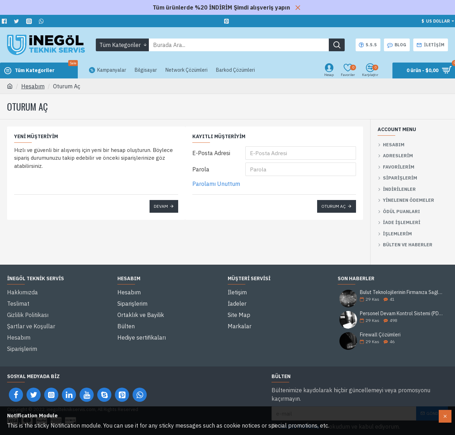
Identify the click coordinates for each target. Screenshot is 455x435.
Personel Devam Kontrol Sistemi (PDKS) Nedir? (401, 313)
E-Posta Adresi (211, 153)
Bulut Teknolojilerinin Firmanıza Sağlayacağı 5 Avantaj (401, 292)
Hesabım (33, 86)
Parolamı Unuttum (216, 183)
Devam (161, 206)
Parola (200, 169)
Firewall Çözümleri (380, 335)
